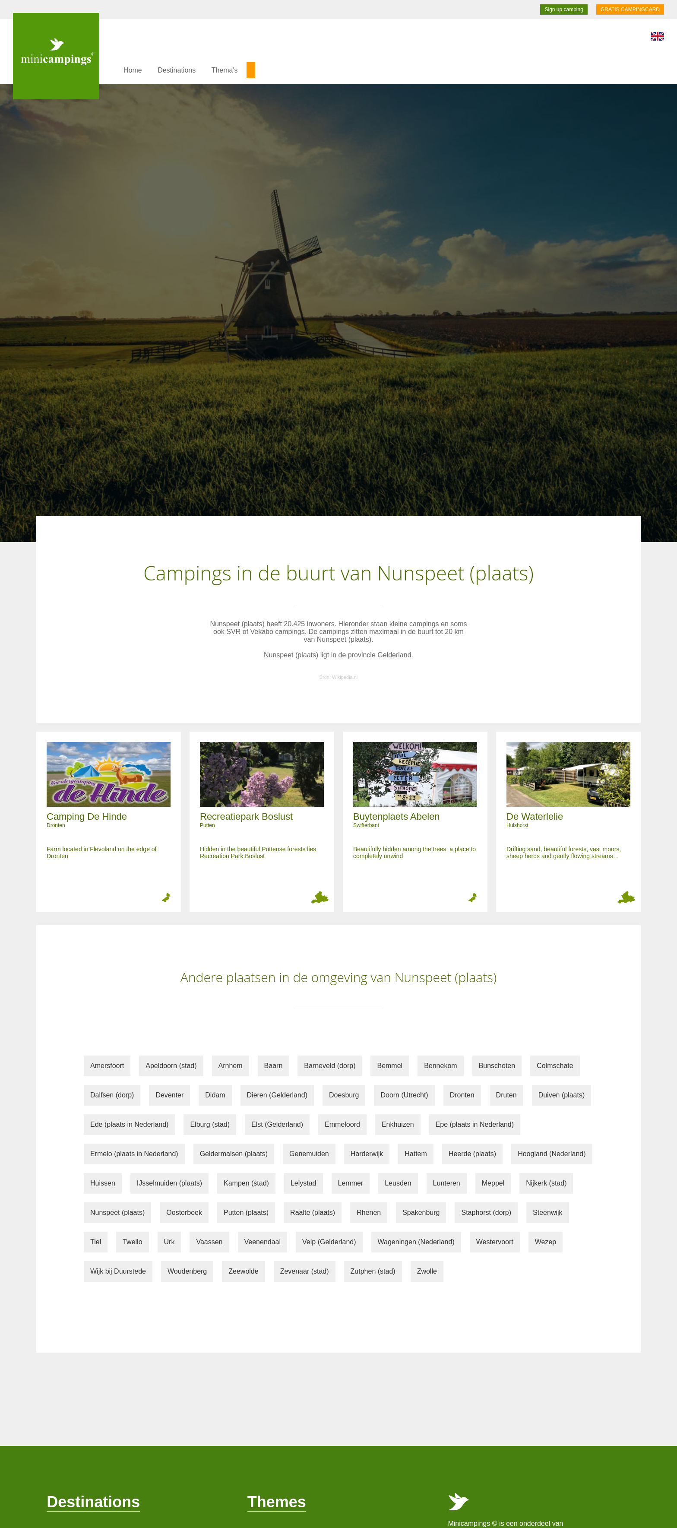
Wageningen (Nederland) (416, 1242)
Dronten (462, 1095)
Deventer (169, 1095)
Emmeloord (342, 1124)
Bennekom (440, 1065)
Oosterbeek (184, 1212)
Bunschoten (497, 1065)
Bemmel (389, 1065)
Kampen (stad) (246, 1183)
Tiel (95, 1242)
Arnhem (230, 1065)
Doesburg (344, 1095)
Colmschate (555, 1065)
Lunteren (446, 1183)
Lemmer (351, 1183)
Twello (132, 1242)
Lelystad (303, 1183)
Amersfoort (107, 1065)
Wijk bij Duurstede (118, 1271)
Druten (506, 1095)
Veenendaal (262, 1242)
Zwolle (427, 1271)
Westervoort (494, 1242)
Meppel (493, 1183)
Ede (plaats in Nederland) (129, 1124)
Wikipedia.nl (344, 677)
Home (132, 70)
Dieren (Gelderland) (277, 1095)
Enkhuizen (398, 1124)
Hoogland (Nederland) (551, 1153)
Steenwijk (547, 1212)
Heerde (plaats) (472, 1153)
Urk (169, 1242)
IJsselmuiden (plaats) (169, 1183)
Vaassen (209, 1242)
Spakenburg (421, 1212)
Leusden (398, 1183)
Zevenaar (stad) (304, 1271)
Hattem (416, 1153)
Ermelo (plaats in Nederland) (134, 1153)
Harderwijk (367, 1153)
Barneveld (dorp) (329, 1065)
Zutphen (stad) (373, 1271)
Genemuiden (309, 1153)
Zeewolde (243, 1271)
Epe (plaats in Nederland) (475, 1124)
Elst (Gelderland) (277, 1124)
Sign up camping (563, 9)
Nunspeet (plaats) (117, 1212)
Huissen (102, 1183)
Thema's (225, 70)
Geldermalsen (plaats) (234, 1153)
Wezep (546, 1242)
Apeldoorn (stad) (171, 1065)
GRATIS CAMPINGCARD (630, 9)
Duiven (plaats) (561, 1095)
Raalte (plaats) (312, 1212)
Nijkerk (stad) (546, 1183)
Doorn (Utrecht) (404, 1095)
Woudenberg (187, 1271)
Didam (215, 1095)
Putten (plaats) (246, 1212)
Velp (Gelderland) (329, 1242)
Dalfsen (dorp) (112, 1095)
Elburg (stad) (210, 1124)
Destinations (177, 70)
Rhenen (369, 1212)
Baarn (273, 1065)
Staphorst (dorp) (486, 1212)
